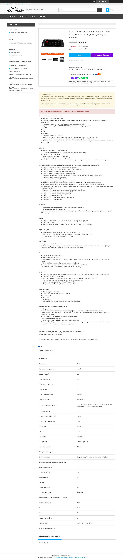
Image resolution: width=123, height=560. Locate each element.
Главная (12, 16)
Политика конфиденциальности (76, 557)
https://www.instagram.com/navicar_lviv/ (20, 84)
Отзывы (33, 16)
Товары (21, 16)
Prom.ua (70, 555)
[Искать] (99, 10)
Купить (80, 55)
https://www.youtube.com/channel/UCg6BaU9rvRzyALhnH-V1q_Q (21, 89)
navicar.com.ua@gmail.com (19, 65)
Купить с (102, 55)
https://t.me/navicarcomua (23, 74)
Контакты (43, 16)
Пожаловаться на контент (60, 557)
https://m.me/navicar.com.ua (19, 68)
